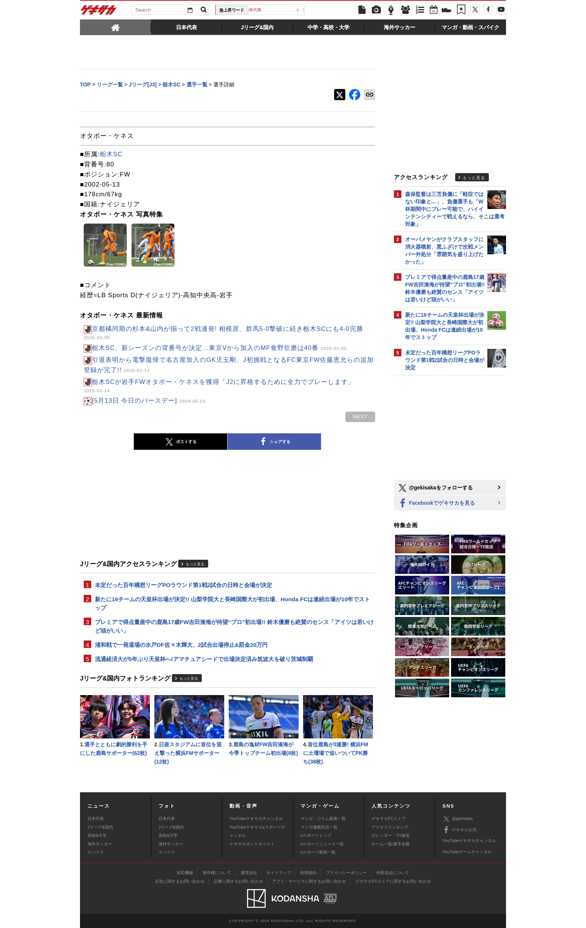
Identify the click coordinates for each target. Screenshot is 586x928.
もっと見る (195, 564)
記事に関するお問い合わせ (238, 881)
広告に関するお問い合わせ (179, 881)
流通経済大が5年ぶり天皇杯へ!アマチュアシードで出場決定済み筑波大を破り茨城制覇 (204, 659)
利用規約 (308, 872)
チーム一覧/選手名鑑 (390, 844)
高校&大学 (97, 835)
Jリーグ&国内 (100, 827)
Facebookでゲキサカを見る (436, 503)
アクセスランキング (389, 827)
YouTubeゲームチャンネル (467, 851)
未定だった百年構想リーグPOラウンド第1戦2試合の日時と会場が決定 (183, 585)
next (360, 417)
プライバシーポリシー (346, 872)
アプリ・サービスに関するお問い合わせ (309, 881)
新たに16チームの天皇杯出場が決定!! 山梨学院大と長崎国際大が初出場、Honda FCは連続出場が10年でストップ (232, 603)
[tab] (115, 26)
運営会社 (249, 872)
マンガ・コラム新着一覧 (323, 818)
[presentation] (115, 26)
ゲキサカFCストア (388, 818)
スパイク (95, 852)
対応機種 (185, 872)
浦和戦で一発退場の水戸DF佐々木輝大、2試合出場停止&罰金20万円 (181, 645)
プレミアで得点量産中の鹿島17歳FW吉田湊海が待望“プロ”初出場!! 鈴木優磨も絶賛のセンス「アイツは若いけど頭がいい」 (234, 626)
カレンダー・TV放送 (390, 835)
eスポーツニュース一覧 (322, 844)
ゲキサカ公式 (459, 830)
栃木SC (111, 154)
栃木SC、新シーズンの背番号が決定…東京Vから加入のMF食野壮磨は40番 (219, 347)
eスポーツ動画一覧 (318, 852)
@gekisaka (457, 819)
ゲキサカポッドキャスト (252, 844)
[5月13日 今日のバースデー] (149, 400)
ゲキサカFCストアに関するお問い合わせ (393, 881)
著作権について (217, 872)
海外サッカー (99, 844)
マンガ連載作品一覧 (318, 827)
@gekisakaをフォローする (435, 488)
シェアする (274, 442)
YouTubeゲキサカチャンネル (256, 818)
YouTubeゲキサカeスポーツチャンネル (257, 831)
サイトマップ (278, 872)
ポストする (180, 442)
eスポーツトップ (315, 835)
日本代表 (279, 9)
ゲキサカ (98, 12)
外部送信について (392, 872)
